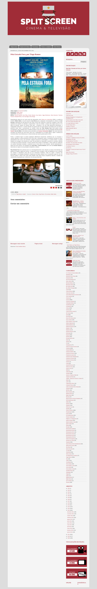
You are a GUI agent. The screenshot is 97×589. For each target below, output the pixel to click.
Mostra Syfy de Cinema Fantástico (73, 398)
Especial (68, 334)
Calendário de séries (77, 183)
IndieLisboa (68, 371)
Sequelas (68, 442)
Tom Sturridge (25, 116)
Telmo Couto (68, 453)
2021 (69, 493)
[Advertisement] (38, 39)
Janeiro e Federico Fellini (71, 375)
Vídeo (67, 475)
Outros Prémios (69, 410)
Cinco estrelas (69, 296)
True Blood (68, 462)
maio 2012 (69, 524)
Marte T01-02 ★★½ (70, 152)
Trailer (67, 460)
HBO (67, 370)
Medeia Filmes (69, 393)
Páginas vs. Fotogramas (71, 418)
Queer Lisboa (69, 423)
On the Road (21, 110)
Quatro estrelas (69, 420)
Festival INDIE (69, 349)
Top (67, 458)
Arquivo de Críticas (25, 46)
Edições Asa (68, 329)
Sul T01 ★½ (68, 147)
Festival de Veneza (70, 359)
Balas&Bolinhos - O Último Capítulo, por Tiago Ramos (78, 202)
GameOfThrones (69, 365)
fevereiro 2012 (70, 530)
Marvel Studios (69, 391)
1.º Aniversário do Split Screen (73, 210)
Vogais (67, 473)
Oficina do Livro (69, 406)
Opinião (67, 408)
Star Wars (68, 447)
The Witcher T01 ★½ (70, 146)
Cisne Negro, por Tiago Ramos (73, 244)
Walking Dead (69, 477)
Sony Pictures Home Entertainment (73, 443)
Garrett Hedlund (18, 115)
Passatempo (68, 411)
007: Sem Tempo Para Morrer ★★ (73, 121)
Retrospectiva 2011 (70, 432)
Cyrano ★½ (68, 113)
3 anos (74, 227)
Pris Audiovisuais (69, 415)
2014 (69, 506)
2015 (69, 504)
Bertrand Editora (69, 282)
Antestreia (68, 277)
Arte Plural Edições (70, 279)
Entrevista (68, 333)
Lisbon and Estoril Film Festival (72, 386)
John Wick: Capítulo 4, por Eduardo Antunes (78, 236)
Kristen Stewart (31, 115)
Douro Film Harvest (70, 318)
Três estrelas (47, 194)
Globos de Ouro (69, 366)
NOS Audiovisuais (70, 400)
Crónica (67, 309)
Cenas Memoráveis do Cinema (72, 294)
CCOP (67, 289)
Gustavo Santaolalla (43, 131)
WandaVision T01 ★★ (70, 139)
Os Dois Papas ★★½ (70, 124)
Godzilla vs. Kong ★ (70, 126)
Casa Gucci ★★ (69, 115)
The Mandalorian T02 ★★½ (72, 141)
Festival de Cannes (70, 353)
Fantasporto (68, 344)
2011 (69, 534)
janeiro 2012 (70, 532)
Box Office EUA (69, 286)
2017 (69, 501)
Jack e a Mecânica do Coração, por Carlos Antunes (79, 252)
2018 (69, 499)
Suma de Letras (69, 448)
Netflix (67, 401)
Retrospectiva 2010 (70, 430)
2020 (69, 495)
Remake (68, 427)
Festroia (67, 361)
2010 (69, 536)
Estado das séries (76, 260)
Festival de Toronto (70, 358)
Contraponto (68, 306)
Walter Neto (68, 478)
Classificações (69, 304)
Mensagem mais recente (17, 243)
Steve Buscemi (54, 115)
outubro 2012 (70, 515)
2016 (69, 503)
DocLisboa (68, 316)
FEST (67, 339)
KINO (67, 380)
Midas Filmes (69, 395)
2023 (69, 490)
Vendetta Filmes (69, 470)
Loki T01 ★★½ (69, 136)
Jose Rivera (19, 113)
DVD (67, 314)
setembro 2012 (70, 517)
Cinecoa (68, 298)
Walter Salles (19, 112)
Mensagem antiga (57, 243)
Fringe (67, 363)
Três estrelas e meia (70, 465)
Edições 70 (68, 328)
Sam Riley (25, 115)
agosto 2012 (70, 519)
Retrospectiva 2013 (70, 435)
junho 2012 (69, 522)
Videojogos (68, 472)
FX (66, 343)
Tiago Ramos (41, 194)
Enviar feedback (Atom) (21, 246)
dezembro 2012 (70, 511)
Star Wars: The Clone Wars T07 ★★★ (74, 142)
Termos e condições (46, 46)
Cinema (33, 194)
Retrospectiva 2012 (70, 433)
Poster (67, 413)
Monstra (67, 396)
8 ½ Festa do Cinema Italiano (72, 272)
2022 (69, 492)
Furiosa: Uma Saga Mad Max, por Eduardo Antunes (79, 192)
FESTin (67, 341)
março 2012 (69, 528)
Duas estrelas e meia (70, 321)
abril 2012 (69, 526)
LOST (67, 381)
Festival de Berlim (70, 351)
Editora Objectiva (69, 323)
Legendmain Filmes (70, 383)
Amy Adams (39, 115)
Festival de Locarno (70, 355)
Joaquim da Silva (69, 376)
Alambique (68, 274)
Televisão (68, 452)
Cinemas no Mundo (70, 301)
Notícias (67, 403)
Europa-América (69, 338)
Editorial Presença (70, 326)
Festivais (68, 348)
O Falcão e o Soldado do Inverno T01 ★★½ (75, 137)
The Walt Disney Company (71, 455)
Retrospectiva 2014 (70, 437)
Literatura (68, 388)
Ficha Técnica (57, 46)
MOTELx (68, 390)
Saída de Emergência (70, 438)
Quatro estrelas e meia (71, 422)
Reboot (67, 425)
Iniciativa (68, 373)
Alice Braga (32, 116)
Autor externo (69, 281)
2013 (69, 508)
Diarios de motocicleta (47, 119)
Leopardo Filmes (69, 385)
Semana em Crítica (70, 440)
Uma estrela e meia (70, 468)
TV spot (67, 450)
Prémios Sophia (69, 416)
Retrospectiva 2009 (70, 428)
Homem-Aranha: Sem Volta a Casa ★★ (74, 119)
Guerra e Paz (69, 368)
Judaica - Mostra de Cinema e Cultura (74, 378)
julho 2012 (69, 521)
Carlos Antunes (69, 291)
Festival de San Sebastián (71, 356)
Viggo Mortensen (46, 115)
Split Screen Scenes (70, 445)
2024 (69, 488)
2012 (69, 510)
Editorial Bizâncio (69, 324)
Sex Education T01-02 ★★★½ (72, 144)
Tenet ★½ (68, 129)
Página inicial (14, 46)
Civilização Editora (70, 302)
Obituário (68, 405)
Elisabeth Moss (18, 116)
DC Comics (68, 313)
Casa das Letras (69, 292)
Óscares (68, 482)
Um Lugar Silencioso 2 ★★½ (72, 123)
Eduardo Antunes (69, 331)
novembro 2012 (70, 513)
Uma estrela (68, 467)
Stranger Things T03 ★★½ (71, 153)
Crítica (37, 194)
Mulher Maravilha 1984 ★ (71, 128)
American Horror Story (70, 276)
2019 (69, 497)
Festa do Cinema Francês (71, 346)
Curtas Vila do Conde (70, 311)
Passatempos (35, 46)
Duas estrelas (69, 319)
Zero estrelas (69, 480)
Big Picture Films (69, 284)
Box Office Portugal (70, 287)
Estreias (67, 336)
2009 (69, 538)
